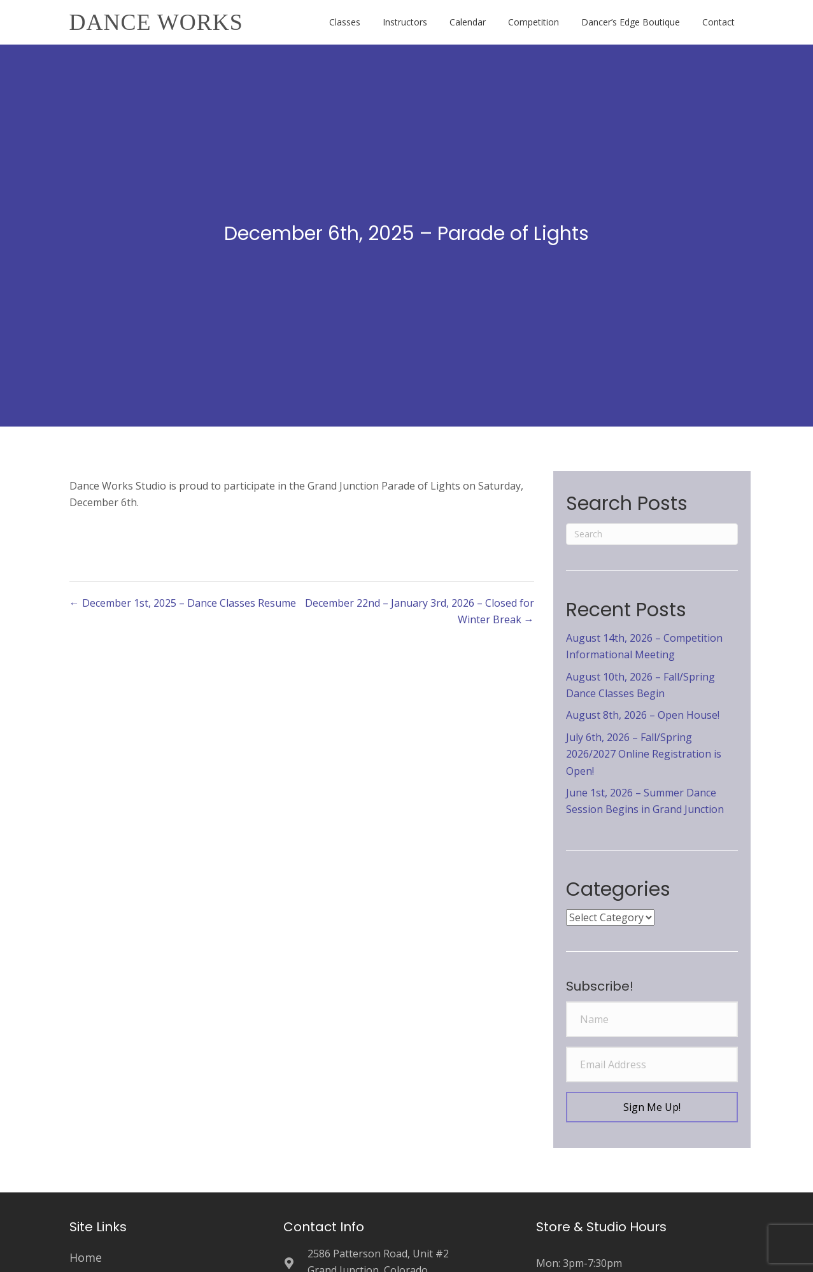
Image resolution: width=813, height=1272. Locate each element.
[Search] (652, 534)
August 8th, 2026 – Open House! (642, 715)
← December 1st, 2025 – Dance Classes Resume (182, 603)
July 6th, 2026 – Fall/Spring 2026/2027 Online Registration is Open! (643, 754)
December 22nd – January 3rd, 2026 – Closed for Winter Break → (419, 611)
